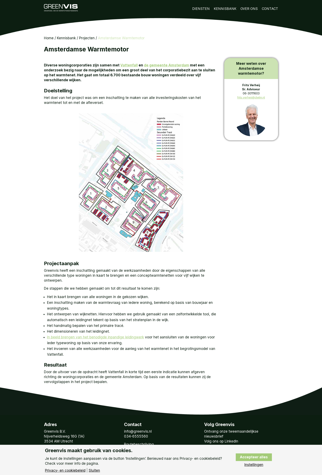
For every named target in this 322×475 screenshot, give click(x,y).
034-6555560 (136, 436)
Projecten (87, 38)
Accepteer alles (254, 457)
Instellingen (253, 465)
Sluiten (94, 470)
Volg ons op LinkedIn (221, 441)
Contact (270, 9)
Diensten (201, 9)
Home (49, 38)
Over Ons (249, 9)
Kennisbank (225, 9)
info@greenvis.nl (138, 431)
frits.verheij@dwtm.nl (251, 97)
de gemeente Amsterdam (166, 65)
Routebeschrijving (139, 444)
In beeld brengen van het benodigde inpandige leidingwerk (95, 337)
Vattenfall (129, 65)
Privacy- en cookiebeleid (65, 470)
